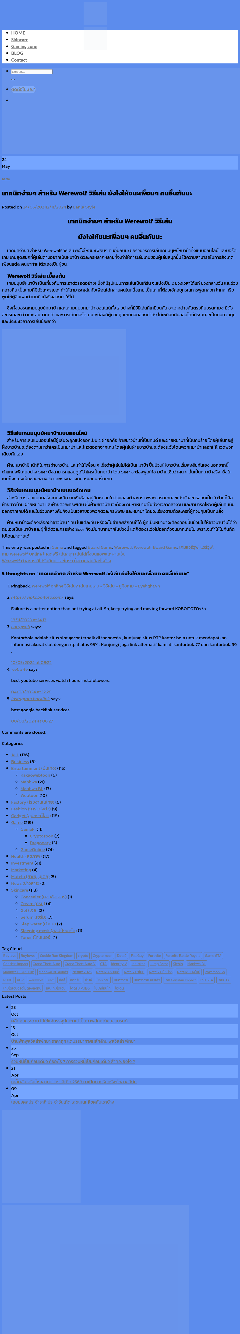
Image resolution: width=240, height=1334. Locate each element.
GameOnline (33, 849)
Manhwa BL (32, 788)
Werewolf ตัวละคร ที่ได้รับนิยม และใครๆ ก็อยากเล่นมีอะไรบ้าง (56, 560)
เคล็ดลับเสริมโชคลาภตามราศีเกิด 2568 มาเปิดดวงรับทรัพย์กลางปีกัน (74, 1081)
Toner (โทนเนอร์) (36, 937)
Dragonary (40, 842)
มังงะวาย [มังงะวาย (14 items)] (102, 980)
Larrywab (20, 626)
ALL (15, 754)
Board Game (100, 547)
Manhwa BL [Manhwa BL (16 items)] (196, 963)
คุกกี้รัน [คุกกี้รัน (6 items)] (75, 980)
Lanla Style (84, 207)
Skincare (19, 39)
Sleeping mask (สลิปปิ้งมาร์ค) (49, 930)
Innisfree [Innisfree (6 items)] (138, 963)
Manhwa (29, 781)
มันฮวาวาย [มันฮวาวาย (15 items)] (121, 980)
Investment (22, 863)
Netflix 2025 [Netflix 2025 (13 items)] (82, 972)
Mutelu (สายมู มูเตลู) (30, 876)
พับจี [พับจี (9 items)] (88, 980)
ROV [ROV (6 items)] (20, 980)
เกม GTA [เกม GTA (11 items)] (206, 980)
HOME (18, 32)
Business (20, 761)
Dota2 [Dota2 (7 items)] (122, 955)
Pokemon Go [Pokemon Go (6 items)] (215, 972)
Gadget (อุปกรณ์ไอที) (31, 815)
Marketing (21, 869)
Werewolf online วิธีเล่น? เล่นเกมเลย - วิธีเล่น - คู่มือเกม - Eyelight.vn (96, 586)
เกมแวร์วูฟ (188, 547)
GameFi (28, 829)
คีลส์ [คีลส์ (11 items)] (62, 980)
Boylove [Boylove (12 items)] (9, 955)
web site (19, 669)
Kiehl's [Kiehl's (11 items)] (178, 963)
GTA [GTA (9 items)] (103, 963)
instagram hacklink (30, 698)
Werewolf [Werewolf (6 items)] (35, 980)
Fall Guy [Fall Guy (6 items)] (137, 955)
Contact (19, 60)
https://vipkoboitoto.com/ (37, 597)
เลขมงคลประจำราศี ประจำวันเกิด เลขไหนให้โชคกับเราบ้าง (62, 1102)
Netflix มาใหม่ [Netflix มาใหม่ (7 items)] (134, 972)
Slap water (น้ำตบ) (38, 924)
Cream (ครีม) (33, 903)
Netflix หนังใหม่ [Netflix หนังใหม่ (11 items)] (188, 972)
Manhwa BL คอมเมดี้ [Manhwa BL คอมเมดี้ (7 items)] (18, 972)
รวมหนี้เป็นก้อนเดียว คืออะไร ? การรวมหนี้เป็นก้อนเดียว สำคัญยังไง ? (73, 1061)
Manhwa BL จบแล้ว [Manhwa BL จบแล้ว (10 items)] (53, 972)
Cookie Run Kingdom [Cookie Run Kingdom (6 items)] (56, 955)
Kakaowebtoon (35, 775)
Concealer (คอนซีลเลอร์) (44, 896)
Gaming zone (24, 46)
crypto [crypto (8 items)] (83, 955)
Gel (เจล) (29, 910)
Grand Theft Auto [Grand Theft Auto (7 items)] (46, 963)
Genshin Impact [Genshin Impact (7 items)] (15, 963)
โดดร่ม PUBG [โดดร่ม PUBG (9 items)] (80, 988)
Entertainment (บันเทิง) (33, 768)
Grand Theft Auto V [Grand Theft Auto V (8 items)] (80, 963)
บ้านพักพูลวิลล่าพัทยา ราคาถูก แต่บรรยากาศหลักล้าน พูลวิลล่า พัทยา (73, 1041)
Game (6, 179)
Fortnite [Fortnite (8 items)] (154, 955)
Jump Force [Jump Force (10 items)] (159, 963)
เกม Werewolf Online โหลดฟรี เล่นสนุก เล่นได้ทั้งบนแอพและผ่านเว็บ (64, 554)
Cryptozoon (41, 836)
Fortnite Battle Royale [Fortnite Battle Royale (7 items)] (183, 955)
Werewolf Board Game (155, 547)
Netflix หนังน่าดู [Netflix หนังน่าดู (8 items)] (161, 972)
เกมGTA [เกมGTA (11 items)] (224, 980)
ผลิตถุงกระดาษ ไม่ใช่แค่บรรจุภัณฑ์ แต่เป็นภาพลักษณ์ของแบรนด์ (69, 1021)
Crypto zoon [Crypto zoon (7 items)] (102, 955)
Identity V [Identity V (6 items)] (119, 963)
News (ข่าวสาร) (25, 883)
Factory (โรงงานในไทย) (32, 802)
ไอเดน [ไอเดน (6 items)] (119, 988)
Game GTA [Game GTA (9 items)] (213, 955)
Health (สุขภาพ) (26, 856)
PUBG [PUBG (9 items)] (7, 980)
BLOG (17, 53)
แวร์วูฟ (206, 547)
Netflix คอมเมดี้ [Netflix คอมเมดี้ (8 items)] (108, 972)
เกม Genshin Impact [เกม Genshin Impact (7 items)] (180, 980)
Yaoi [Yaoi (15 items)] (50, 980)
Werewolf (123, 547)
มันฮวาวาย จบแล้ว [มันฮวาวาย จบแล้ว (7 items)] (147, 980)
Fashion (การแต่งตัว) (31, 809)
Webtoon (30, 795)
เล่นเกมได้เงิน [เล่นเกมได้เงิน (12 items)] (56, 988)
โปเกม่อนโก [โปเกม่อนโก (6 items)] (102, 988)
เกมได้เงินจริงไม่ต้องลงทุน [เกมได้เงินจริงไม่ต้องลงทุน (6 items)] (22, 988)
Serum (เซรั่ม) (33, 917)
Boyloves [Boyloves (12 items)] (28, 955)
